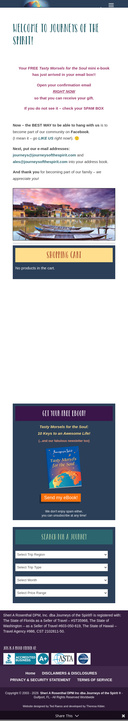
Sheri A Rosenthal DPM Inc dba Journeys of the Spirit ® (80, 693)
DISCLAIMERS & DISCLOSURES (69, 673)
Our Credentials (89, 329)
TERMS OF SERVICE (94, 680)
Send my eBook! (61, 497)
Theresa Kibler (95, 706)
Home (30, 673)
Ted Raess (56, 706)
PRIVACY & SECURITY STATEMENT (40, 680)
